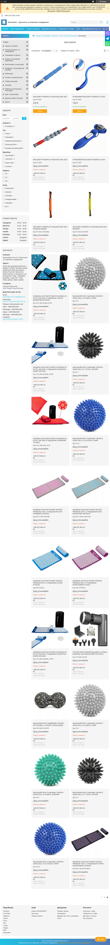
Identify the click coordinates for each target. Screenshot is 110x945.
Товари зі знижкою (33, 29)
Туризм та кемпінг (11, 46)
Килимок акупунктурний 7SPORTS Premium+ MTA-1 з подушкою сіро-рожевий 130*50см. (48, 512)
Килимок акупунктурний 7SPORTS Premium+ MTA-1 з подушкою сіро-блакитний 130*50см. (87, 512)
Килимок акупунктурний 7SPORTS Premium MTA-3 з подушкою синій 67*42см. (48, 583)
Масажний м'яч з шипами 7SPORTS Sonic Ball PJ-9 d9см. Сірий (88, 297)
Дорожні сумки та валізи (14, 98)
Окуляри (8, 85)
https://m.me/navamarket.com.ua (14, 301)
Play (61, 36)
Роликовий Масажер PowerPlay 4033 (89, 97)
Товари (38, 36)
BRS (4, 930)
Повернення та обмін (66, 29)
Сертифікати (61, 913)
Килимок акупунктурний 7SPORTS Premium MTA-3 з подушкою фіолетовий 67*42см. (87, 583)
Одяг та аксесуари (11, 94)
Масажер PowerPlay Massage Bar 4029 (50, 160)
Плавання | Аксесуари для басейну (14, 69)
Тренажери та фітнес (50, 36)
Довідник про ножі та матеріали (68, 916)
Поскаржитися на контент (66, 943)
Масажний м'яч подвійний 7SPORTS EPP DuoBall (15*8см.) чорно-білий (48, 724)
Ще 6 (6, 206)
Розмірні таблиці (62, 911)
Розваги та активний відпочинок (12, 59)
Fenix (5, 921)
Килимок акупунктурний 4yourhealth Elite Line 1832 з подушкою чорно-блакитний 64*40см (50, 298)
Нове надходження (17, 29)
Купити (40, 111)
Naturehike (6, 932)
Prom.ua (65, 941)
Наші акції (34, 913)
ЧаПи (78, 29)
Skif (4, 923)
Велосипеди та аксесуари (14, 64)
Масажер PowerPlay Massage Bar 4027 (50, 97)
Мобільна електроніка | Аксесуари (13, 89)
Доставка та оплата (49, 29)
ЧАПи (59, 918)
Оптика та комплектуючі (14, 77)
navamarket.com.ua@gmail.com (14, 297)
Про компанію (87, 918)
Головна (5, 29)
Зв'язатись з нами (89, 911)
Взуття (7, 102)
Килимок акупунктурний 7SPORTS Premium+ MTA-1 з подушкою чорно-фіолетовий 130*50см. (88, 864)
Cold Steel (6, 913)
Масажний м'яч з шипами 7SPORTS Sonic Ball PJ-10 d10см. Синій (88, 439)
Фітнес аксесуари (70, 36)
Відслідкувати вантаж (90, 29)
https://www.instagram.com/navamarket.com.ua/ (14, 319)
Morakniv (6, 911)
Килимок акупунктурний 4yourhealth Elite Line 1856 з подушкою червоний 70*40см (50, 440)
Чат (101, 939)
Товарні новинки (36, 916)
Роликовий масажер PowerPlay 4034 (89, 160)
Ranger (5, 928)
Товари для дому (11, 81)
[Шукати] (101, 22)
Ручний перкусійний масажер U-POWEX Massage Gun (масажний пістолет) (90, 653)
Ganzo (5, 918)
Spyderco (6, 916)
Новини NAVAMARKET (39, 911)
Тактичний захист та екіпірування (12, 50)
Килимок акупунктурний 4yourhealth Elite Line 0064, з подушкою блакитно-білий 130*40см (50, 369)
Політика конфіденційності (83, 943)
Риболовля (9, 74)
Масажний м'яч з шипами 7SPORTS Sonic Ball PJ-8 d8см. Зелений (48, 793)
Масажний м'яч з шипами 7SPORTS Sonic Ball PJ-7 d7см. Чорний (88, 368)
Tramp (5, 925)
